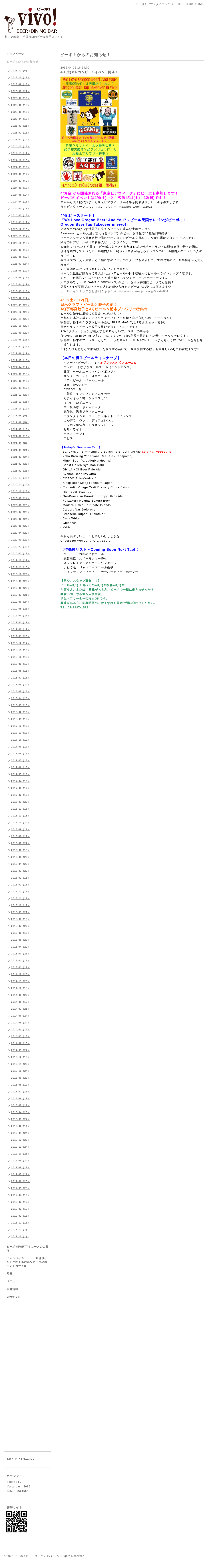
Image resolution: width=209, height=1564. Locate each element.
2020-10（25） (20, 491)
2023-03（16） (20, 291)
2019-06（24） (20, 601)
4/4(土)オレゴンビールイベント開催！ (89, 72)
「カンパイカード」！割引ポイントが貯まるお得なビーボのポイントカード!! (27, 1262)
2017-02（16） (20, 795)
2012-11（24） (20, 1146)
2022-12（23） (20, 312)
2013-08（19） (20, 1084)
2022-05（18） (20, 360)
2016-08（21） (20, 836)
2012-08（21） (20, 1167)
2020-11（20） (20, 484)
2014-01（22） (20, 1050)
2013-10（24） (20, 1071)
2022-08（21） (20, 339)
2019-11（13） (20, 567)
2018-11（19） (20, 650)
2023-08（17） (20, 256)
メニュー (12, 1281)
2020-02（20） (20, 546)
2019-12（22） (20, 560)
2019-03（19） (20, 622)
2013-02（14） (20, 1126)
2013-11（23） (20, 1064)
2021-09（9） (20, 415)
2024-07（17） (20, 181)
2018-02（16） (20, 712)
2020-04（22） (20, 532)
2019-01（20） (20, 636)
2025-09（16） (20, 84)
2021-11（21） (20, 401)
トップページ (15, 53)
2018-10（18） (20, 657)
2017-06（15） (20, 767)
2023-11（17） (20, 236)
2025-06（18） (20, 105)
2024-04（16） (20, 201)
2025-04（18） (20, 119)
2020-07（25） (20, 512)
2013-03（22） (20, 1119)
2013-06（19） (20, 1098)
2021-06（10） (20, 436)
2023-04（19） (20, 284)
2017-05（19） (20, 774)
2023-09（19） (20, 250)
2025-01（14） (20, 139)
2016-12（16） (20, 808)
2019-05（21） (20, 608)
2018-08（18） (20, 670)
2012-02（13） (20, 1208)
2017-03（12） (20, 788)
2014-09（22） (20, 995)
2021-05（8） (20, 443)
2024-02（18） (20, 215)
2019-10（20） (20, 574)
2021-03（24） (20, 457)
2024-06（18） (20, 187)
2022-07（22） (20, 346)
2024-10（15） (20, 160)
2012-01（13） (20, 1215)
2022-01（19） (20, 388)
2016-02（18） (20, 877)
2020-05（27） (20, 526)
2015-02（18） (20, 960)
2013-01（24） (20, 1133)
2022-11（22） (20, 319)
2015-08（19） (20, 919)
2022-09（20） (20, 332)
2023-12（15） (20, 229)
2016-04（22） (20, 864)
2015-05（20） (20, 939)
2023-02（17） (20, 298)
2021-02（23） (20, 463)
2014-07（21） (20, 1008)
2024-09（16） (20, 167)
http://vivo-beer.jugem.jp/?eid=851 (143, 291)
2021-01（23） (20, 470)
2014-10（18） (20, 988)
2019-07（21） (20, 595)
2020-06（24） (20, 519)
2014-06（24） (20, 1015)
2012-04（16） (20, 1195)
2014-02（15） (20, 1043)
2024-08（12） (20, 174)
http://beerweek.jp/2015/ (136, 206)
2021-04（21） (20, 450)
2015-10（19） (20, 905)
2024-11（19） (20, 153)
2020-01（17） (20, 553)
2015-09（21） (20, 912)
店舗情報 (12, 1289)
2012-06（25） (20, 1181)
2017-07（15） (20, 760)
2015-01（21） (20, 967)
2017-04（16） (20, 781)
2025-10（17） (20, 77)
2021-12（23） (20, 394)
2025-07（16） (20, 98)
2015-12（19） (20, 891)
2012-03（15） (20, 1202)
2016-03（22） (20, 870)
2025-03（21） (20, 125)
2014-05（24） (20, 1022)
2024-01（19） (20, 222)
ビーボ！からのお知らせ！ (24, 61)
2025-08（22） (20, 91)
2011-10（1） (20, 1236)
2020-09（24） (20, 498)
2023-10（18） (20, 243)
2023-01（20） (20, 305)
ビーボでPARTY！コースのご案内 (27, 1248)
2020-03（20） (20, 539)
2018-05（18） (20, 691)
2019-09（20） (20, 581)
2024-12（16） (20, 146)
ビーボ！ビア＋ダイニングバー (34, 1556)
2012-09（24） (20, 1160)
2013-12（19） (20, 1057)
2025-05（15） (20, 112)
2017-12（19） (20, 726)
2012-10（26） (20, 1153)
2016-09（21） (20, 829)
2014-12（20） (20, 974)
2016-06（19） (20, 850)
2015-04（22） (20, 946)
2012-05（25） (20, 1188)
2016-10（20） (20, 822)
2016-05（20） (20, 857)
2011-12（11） (20, 1222)
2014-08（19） (20, 1002)
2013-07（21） (20, 1091)
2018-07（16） (20, 677)
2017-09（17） (20, 746)
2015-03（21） (20, 953)
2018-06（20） (20, 684)
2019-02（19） (20, 629)
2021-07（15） (20, 429)
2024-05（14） (20, 194)
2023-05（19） (20, 277)
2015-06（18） (20, 933)
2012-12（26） (20, 1140)
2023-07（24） (20, 263)
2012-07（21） (20, 1174)
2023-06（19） (20, 270)
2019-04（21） (20, 615)
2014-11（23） (20, 981)
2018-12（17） (20, 643)
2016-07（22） (20, 843)
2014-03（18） (20, 1036)
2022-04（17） (20, 367)
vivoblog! (13, 1296)
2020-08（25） (20, 505)
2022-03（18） (20, 374)
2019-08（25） (20, 588)
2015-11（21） (20, 898)
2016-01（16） (20, 884)
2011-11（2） (20, 1229)
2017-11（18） (20, 732)
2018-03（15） (20, 705)
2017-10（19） (20, 739)
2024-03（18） (20, 208)
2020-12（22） (20, 477)
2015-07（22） (20, 926)
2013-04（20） (20, 1112)
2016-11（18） (20, 815)
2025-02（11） (20, 132)
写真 (9, 1273)
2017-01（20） (20, 801)
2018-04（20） (20, 698)
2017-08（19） (20, 753)
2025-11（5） (20, 70)
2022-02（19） (20, 381)
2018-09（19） (20, 663)
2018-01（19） (20, 719)
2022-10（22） (20, 325)
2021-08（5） (20, 422)
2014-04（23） (20, 1029)
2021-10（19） (20, 408)
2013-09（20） (20, 1077)
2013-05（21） (20, 1105)
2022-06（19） (20, 353)
